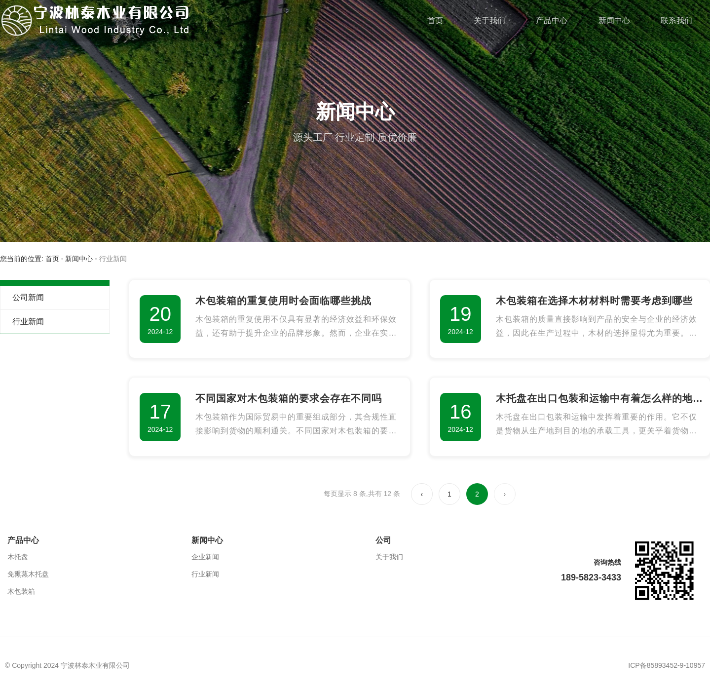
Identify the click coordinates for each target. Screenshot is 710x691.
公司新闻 (28, 297)
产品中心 (551, 20)
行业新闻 (28, 321)
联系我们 (676, 20)
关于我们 (489, 20)
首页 (435, 20)
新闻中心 (614, 20)
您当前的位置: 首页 (30, 259)
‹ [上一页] (422, 494)
